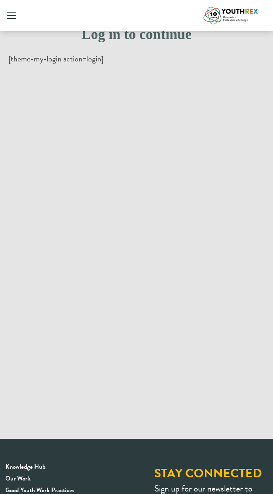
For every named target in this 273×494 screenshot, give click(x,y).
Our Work (18, 478)
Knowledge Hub (25, 466)
